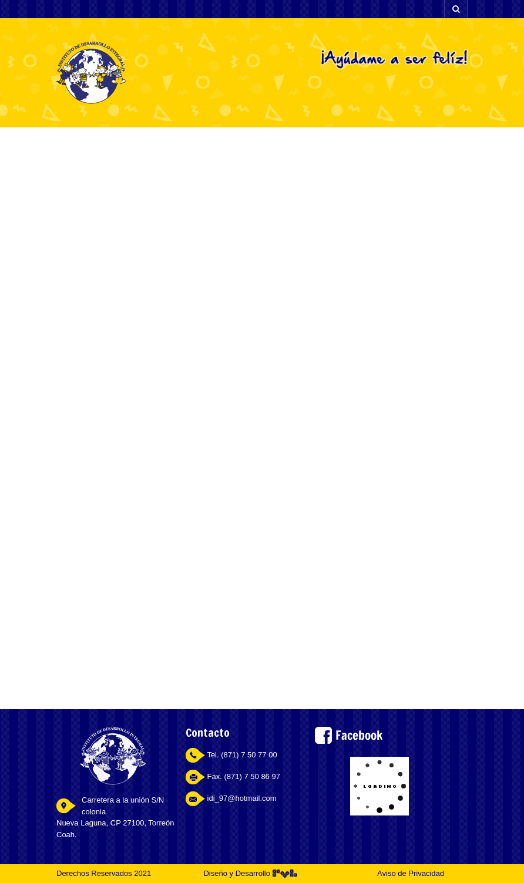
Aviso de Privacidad (410, 873)
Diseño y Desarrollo (250, 873)
